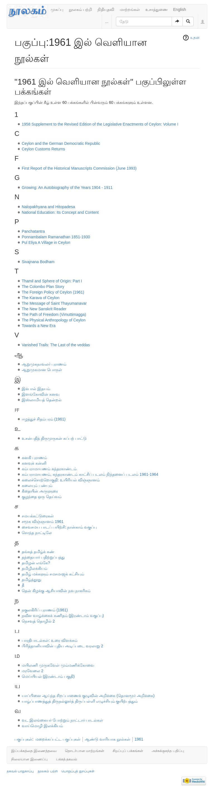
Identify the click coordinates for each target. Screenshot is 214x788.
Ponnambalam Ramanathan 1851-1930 (56, 237)
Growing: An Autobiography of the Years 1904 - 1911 (67, 187)
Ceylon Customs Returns (43, 149)
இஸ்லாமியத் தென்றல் (42, 400)
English (179, 9)
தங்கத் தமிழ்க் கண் (38, 551)
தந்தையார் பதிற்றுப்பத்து (43, 557)
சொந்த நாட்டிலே (37, 532)
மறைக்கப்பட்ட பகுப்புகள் (58, 739)
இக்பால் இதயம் (36, 388)
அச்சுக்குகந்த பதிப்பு (168, 751)
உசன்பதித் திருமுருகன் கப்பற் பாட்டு (54, 438)
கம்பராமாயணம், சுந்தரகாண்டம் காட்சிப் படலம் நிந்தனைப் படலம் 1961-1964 (90, 474)
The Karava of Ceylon (40, 298)
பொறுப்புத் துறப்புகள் (77, 771)
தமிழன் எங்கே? (36, 563)
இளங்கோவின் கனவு (40, 394)
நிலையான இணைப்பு (29, 759)
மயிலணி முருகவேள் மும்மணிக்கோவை (58, 665)
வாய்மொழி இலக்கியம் (42, 726)
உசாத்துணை (156, 9)
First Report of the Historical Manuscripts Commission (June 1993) (79, 168)
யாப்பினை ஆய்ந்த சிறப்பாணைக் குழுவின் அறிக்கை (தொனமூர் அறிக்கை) (88, 695)
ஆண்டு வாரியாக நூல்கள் (107, 739)
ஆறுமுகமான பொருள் (42, 369)
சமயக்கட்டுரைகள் (38, 516)
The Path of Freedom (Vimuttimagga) (54, 314)
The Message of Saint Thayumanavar (54, 303)
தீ (23, 585)
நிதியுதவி (106, 9)
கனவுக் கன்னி (34, 463)
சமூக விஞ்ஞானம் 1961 (43, 521)
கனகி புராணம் (34, 457)
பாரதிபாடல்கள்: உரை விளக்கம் (49, 640)
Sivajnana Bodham (38, 262)
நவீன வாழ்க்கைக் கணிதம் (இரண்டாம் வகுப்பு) (63, 615)
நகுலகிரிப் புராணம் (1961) (45, 610)
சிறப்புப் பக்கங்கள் (128, 751)
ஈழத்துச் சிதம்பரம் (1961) (43, 419)
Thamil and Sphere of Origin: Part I (52, 281)
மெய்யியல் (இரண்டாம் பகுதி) (48, 676)
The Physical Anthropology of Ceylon (54, 320)
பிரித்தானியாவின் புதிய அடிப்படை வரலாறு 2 (62, 646)
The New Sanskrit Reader (44, 309)
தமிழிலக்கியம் (34, 568)
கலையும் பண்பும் (37, 485)
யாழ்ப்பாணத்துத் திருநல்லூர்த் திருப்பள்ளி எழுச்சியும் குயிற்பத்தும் (80, 701)
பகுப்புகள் (23, 739)
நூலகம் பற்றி (80, 9)
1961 (139, 739)
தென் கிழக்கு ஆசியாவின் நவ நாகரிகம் (56, 590)
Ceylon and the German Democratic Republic (61, 143)
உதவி (195, 38)
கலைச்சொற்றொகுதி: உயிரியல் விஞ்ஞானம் (61, 480)
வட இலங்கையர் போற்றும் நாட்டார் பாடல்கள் (62, 720)
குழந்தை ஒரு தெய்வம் (42, 496)
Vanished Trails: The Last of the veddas (56, 345)
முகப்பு (57, 9)
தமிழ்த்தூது (31, 579)
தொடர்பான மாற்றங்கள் (84, 751)
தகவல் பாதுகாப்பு (20, 771)
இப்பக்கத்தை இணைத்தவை (34, 751)
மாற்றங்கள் (130, 9)
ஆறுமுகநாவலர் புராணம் (44, 364)
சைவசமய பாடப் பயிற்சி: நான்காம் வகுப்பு (59, 527)
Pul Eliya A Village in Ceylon (46, 242)
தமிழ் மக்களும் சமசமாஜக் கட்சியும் (53, 574)
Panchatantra (33, 231)
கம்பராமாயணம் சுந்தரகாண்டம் (49, 469)
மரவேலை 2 (32, 671)
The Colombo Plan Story (43, 286)
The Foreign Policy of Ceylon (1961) (53, 292)
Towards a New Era (38, 325)
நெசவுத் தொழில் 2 (38, 621)
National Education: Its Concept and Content (60, 212)
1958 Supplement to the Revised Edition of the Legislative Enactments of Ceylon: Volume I (100, 124)
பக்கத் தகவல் (66, 759)
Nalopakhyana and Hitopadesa (48, 207)
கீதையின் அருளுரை (40, 491)
